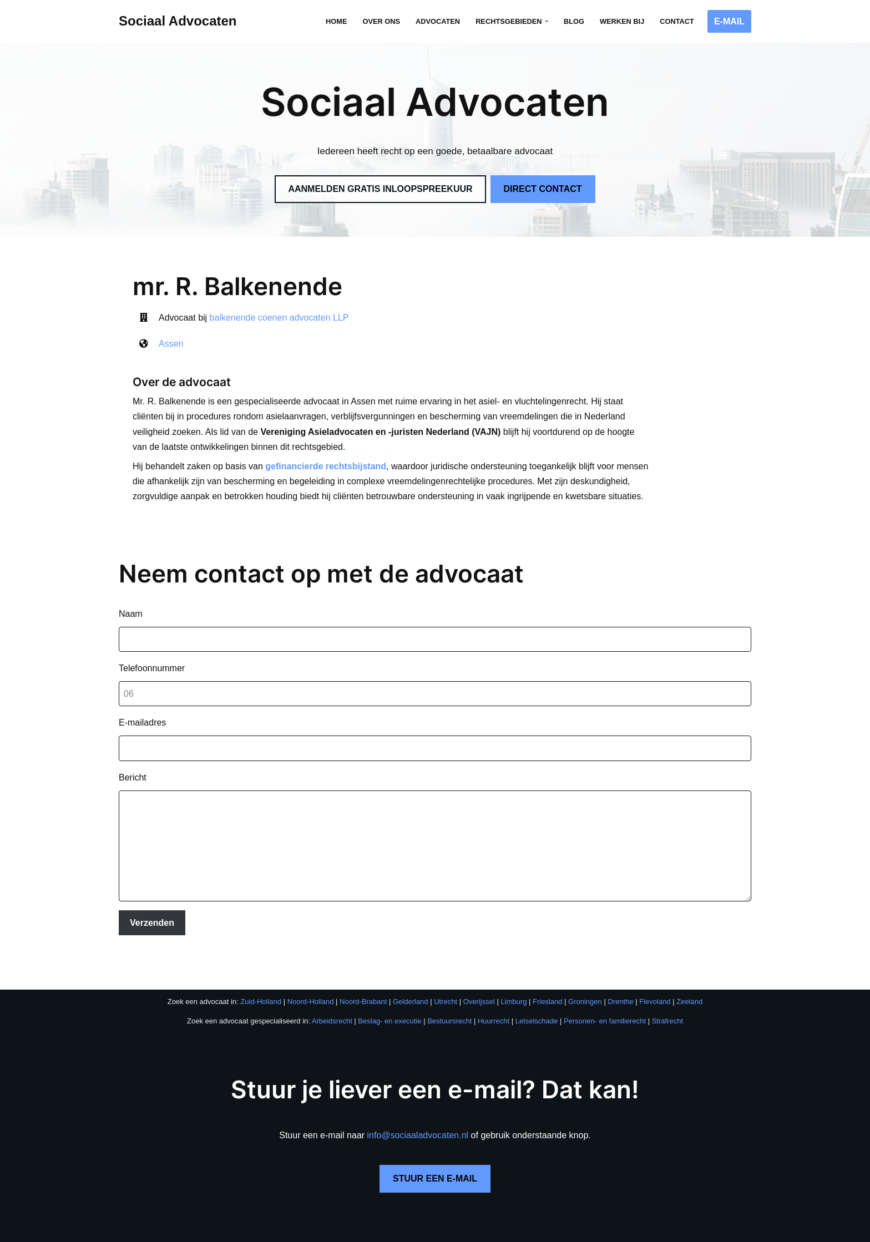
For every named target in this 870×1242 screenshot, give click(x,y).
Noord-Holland (310, 987)
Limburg (513, 987)
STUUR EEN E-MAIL (435, 1163)
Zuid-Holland (260, 987)
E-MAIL (729, 21)
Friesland (547, 987)
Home (336, 21)
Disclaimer (357, 1230)
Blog (574, 21)
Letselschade (536, 1006)
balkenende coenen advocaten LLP (279, 317)
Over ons (381, 21)
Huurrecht (493, 1006)
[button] (546, 21)
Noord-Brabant (363, 987)
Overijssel (479, 987)
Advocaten (438, 21)
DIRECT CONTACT (543, 189)
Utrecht (445, 987)
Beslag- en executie (389, 1006)
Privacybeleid (312, 1230)
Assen (171, 343)
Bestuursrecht (449, 1006)
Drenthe (620, 987)
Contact (677, 21)
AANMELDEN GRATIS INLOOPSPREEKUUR (380, 189)
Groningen (585, 987)
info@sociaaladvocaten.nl (418, 1120)
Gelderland (410, 987)
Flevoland (654, 987)
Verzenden (152, 908)
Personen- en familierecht (605, 1006)
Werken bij (622, 21)
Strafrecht (667, 1006)
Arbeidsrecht (332, 1006)
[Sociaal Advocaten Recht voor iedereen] (178, 21)
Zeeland (689, 987)
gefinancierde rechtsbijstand (325, 451)
